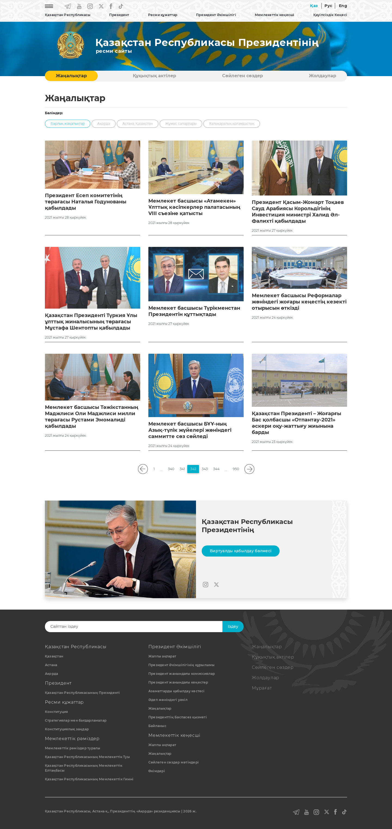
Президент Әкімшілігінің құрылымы (181, 665)
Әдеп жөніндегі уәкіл (168, 700)
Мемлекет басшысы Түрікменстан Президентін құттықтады (194, 311)
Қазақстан (54, 656)
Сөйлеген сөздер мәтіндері (173, 762)
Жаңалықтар (71, 75)
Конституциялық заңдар (67, 729)
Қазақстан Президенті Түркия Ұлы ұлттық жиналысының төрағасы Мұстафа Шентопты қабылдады (91, 321)
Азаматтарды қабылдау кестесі (176, 691)
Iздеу (233, 626)
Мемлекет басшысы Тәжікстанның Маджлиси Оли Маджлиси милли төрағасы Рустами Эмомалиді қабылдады (91, 416)
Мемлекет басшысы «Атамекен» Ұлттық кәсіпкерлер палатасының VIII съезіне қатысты (194, 207)
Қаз (314, 5)
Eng (343, 5)
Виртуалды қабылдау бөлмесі (240, 550)
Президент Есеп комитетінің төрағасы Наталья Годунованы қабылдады (85, 201)
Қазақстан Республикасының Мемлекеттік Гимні (89, 779)
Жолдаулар (322, 75)
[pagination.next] (249, 469)
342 (193, 469)
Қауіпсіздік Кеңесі (330, 15)
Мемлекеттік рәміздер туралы (72, 748)
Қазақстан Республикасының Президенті (82, 693)
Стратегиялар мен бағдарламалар (75, 720)
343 (205, 469)
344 (216, 469)
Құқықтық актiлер (154, 75)
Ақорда (51, 674)
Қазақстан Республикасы (67, 15)
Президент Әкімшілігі (216, 15)
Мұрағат (262, 688)
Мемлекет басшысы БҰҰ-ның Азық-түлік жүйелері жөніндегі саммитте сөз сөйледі (189, 430)
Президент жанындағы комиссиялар (181, 674)
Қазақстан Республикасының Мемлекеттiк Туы (87, 757)
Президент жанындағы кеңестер (178, 682)
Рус (328, 5)
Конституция (56, 712)
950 (236, 469)
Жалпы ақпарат (162, 656)
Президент (119, 15)
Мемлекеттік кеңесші (275, 15)
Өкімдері (156, 771)
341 (182, 469)
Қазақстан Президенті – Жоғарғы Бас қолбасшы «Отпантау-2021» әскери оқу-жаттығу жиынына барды (296, 423)
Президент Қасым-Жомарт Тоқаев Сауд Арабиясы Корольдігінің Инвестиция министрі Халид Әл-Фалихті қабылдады (298, 211)
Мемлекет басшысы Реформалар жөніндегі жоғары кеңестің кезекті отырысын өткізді (299, 302)
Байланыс (157, 726)
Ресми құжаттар (162, 15)
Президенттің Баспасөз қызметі (177, 717)
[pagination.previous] (143, 469)
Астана (51, 665)
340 (171, 469)
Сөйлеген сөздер (242, 75)
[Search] (138, 626)
